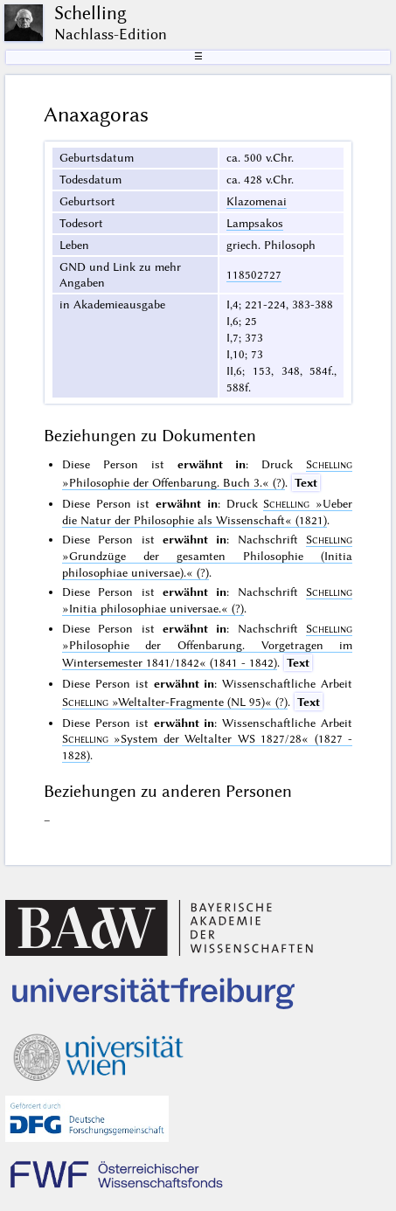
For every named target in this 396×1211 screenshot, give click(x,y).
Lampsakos (254, 223)
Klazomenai (256, 201)
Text (306, 482)
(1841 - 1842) (207, 645)
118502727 (253, 274)
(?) (207, 555)
